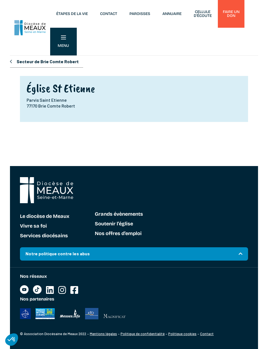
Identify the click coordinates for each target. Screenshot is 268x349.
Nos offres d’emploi (118, 233)
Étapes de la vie (72, 13)
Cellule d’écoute (203, 13)
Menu (63, 41)
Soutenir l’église (114, 224)
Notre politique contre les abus (57, 253)
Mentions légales (103, 334)
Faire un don (231, 13)
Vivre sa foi (33, 226)
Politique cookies (182, 334)
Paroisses (139, 13)
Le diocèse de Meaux (44, 216)
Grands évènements (119, 214)
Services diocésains (44, 236)
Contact (108, 13)
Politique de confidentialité (143, 334)
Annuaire (172, 13)
